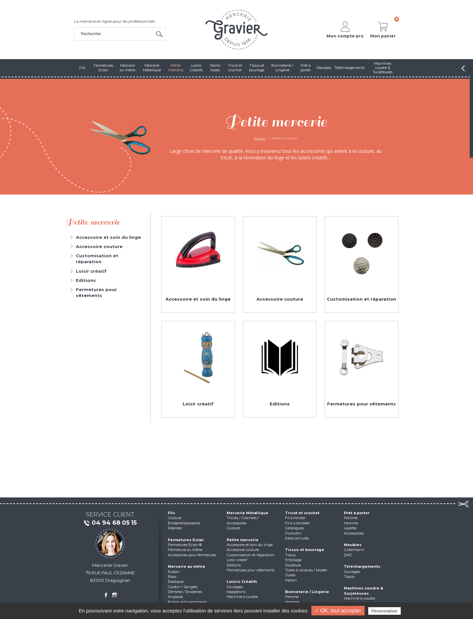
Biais (172, 576)
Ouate (290, 575)
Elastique (176, 581)
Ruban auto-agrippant (187, 602)
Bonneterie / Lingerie (307, 591)
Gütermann (354, 549)
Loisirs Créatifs (242, 581)
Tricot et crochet (302, 513)
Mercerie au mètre (186, 566)
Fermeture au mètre (185, 549)
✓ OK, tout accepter (338, 610)
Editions (86, 280)
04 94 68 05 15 (110, 523)
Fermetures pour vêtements (96, 292)
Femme (292, 596)
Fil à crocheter (297, 523)
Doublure (293, 565)
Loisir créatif (91, 271)
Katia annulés (297, 538)
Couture (174, 518)
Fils (171, 513)
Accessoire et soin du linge (108, 237)
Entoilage (293, 560)
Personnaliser (385, 610)
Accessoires (354, 533)
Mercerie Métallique (247, 513)
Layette (350, 528)
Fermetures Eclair (186, 540)
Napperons (236, 591)
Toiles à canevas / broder (306, 570)
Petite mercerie (243, 540)
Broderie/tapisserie (184, 523)
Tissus (290, 555)
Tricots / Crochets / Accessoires (243, 520)
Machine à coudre (242, 596)
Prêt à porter (357, 513)
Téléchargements (362, 566)
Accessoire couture (99, 246)
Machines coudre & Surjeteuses (363, 590)
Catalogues (294, 528)
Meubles (353, 544)
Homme (292, 602)
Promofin (293, 533)
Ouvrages (235, 587)
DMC (348, 555)
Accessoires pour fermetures (192, 555)
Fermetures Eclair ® (185, 544)
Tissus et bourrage (304, 549)
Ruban (174, 571)
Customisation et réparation (97, 258)
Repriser (175, 528)
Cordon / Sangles (182, 587)
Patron (291, 580)
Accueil (259, 138)
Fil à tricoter (295, 518)
